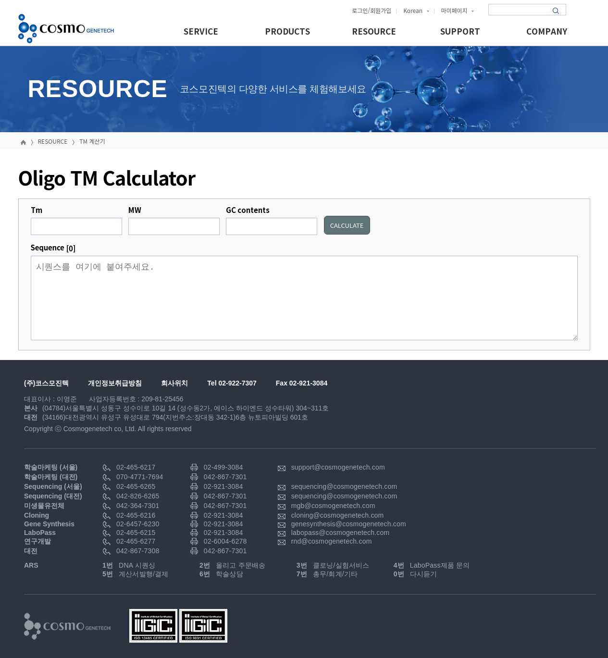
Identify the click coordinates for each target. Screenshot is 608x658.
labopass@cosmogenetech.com (340, 532)
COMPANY (546, 32)
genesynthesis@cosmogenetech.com (348, 524)
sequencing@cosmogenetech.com (344, 486)
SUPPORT (460, 32)
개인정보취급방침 (115, 383)
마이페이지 (457, 10)
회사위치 (174, 383)
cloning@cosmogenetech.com (337, 515)
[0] (71, 248)
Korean (416, 10)
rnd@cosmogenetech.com (331, 541)
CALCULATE (347, 225)
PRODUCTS (287, 32)
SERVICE (201, 32)
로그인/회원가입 (371, 10)
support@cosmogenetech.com (338, 467)
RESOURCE (374, 32)
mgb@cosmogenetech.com (333, 505)
